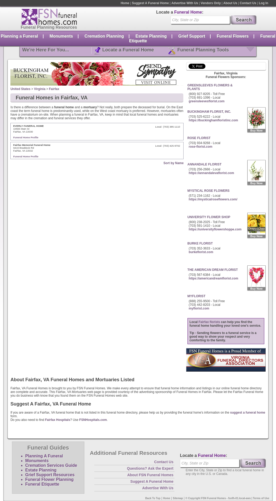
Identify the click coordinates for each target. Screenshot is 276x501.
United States (20, 89)
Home (125, 3)
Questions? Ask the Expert (150, 468)
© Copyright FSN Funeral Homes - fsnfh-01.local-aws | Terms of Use (227, 498)
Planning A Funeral (44, 456)
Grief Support (191, 36)
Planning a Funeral (19, 36)
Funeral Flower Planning (49, 479)
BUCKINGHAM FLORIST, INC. (209, 112)
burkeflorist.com (201, 252)
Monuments (61, 36)
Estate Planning (151, 36)
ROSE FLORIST (199, 138)
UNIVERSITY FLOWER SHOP (208, 217)
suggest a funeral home (247, 412)
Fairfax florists (209, 322)
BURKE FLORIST (200, 243)
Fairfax (54, 89)
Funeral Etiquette (42, 484)
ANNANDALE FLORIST (204, 164)
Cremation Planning (104, 36)
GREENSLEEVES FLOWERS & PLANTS (210, 87)
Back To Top (153, 498)
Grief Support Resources (49, 475)
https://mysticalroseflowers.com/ (213, 199)
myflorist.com (199, 308)
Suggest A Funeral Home (150, 3)
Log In (263, 3)
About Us (230, 3)
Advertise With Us (184, 3)
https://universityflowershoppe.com (215, 229)
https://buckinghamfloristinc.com (213, 120)
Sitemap (178, 498)
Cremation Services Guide (51, 465)
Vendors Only (211, 3)
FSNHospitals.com (93, 420)
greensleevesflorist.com (206, 101)
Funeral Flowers (233, 36)
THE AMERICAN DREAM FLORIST (212, 270)
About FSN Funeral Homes (150, 475)
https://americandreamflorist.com (213, 278)
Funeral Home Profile (26, 137)
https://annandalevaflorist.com (211, 173)
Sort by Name (174, 163)
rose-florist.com (200, 146)
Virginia (40, 89)
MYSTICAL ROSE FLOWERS (208, 191)
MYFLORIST (196, 296)
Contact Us (248, 3)
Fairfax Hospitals (57, 420)
